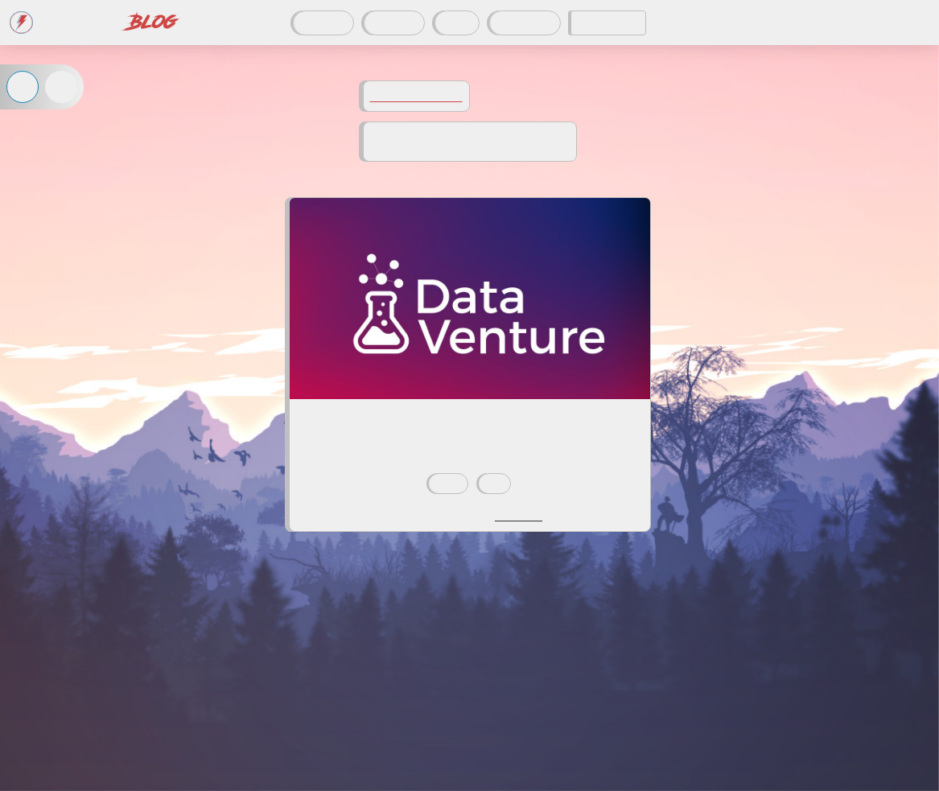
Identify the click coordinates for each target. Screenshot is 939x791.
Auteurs (394, 22)
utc (494, 483)
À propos (525, 22)
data (448, 483)
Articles (323, 22)
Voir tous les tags (416, 96)
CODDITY (608, 22)
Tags (457, 22)
